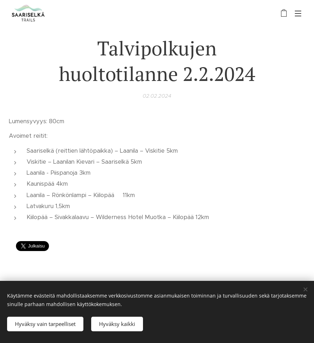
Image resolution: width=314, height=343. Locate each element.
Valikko (298, 13)
